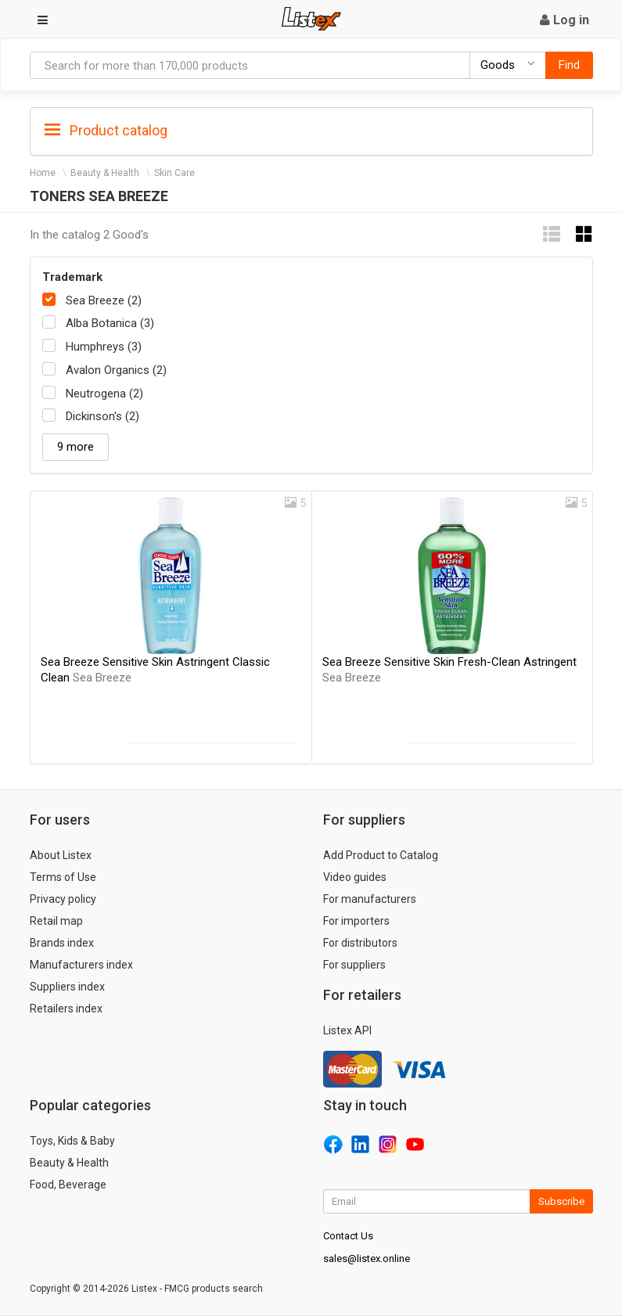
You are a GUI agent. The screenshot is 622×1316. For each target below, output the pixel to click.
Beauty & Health (104, 172)
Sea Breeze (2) (104, 300)
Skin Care (174, 172)
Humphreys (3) (104, 347)
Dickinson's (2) (102, 416)
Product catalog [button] (106, 130)
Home (43, 172)
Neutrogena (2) (104, 394)
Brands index (62, 943)
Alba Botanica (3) (110, 323)
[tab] (311, 129)
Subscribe (561, 1201)
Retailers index (66, 1008)
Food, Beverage (68, 1184)
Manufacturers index (81, 964)
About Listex (61, 855)
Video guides (355, 877)
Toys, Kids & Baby (72, 1140)
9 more (75, 447)
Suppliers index (67, 986)
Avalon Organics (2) (116, 370)
